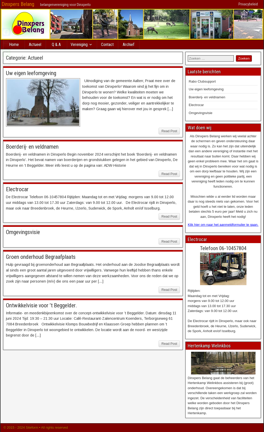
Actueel (35, 44)
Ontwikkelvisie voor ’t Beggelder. (41, 305)
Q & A (56, 44)
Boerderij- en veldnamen (32, 146)
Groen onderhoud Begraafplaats (41, 257)
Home (14, 44)
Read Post (169, 131)
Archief (128, 44)
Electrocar (17, 189)
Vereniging (79, 44)
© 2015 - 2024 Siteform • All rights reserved (35, 427)
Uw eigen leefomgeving (31, 73)
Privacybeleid (248, 4)
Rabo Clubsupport (202, 81)
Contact (107, 44)
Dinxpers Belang (18, 4)
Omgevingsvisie (23, 232)
